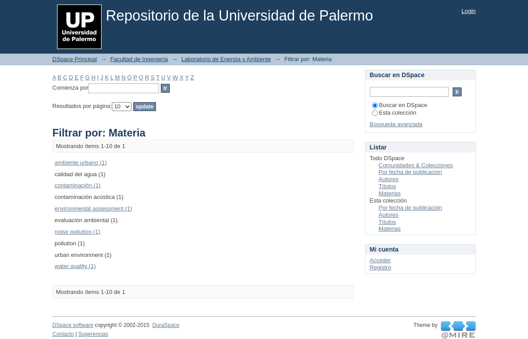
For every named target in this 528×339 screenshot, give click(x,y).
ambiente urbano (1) (81, 162)
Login (469, 11)
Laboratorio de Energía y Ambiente (226, 59)
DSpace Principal (75, 59)
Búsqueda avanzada (396, 124)
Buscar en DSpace (399, 105)
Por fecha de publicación (410, 172)
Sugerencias (93, 334)
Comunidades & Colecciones (416, 165)
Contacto (63, 334)
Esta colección (394, 112)
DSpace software (73, 325)
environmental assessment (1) (93, 208)
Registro (380, 267)
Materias (390, 193)
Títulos (387, 186)
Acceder (380, 260)
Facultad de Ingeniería (139, 59)
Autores (389, 179)
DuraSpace (165, 325)
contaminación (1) (78, 185)
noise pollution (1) (78, 231)
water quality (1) (75, 266)
